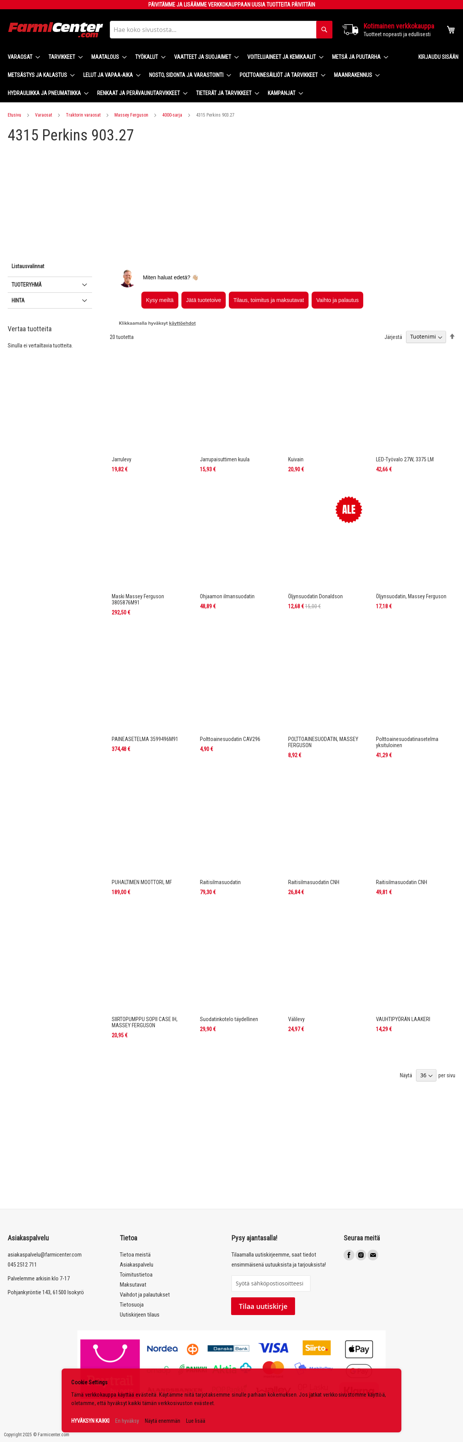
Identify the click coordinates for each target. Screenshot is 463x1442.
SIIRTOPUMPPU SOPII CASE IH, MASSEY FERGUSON (145, 1022)
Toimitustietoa (136, 1274)
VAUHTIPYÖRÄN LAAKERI (403, 1019)
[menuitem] (21, 57)
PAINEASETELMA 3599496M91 (145, 739)
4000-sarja (172, 115)
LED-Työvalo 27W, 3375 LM (405, 459)
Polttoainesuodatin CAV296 (230, 739)
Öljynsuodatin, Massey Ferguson (411, 596)
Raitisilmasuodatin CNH (313, 882)
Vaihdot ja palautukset (145, 1294)
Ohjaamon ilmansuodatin (227, 596)
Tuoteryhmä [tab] (27, 285)
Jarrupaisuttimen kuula (225, 459)
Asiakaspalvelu (136, 1264)
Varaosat (43, 115)
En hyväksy (127, 1421)
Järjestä (393, 337)
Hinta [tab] (18, 300)
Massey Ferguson (131, 115)
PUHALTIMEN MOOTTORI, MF (142, 882)
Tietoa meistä (135, 1254)
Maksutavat (133, 1284)
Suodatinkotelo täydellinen (229, 1019)
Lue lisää (195, 1421)
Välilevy (296, 1019)
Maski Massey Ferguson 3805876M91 (138, 599)
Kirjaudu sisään (438, 57)
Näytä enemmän (162, 1421)
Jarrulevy (121, 459)
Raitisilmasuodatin (220, 882)
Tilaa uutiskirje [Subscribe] (263, 1306)
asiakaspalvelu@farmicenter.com (45, 1254)
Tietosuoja (132, 1304)
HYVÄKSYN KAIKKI (90, 1421)
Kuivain (296, 459)
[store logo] (56, 30)
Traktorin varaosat (83, 115)
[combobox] (221, 29)
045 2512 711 (22, 1264)
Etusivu (14, 115)
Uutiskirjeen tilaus (139, 1314)
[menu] (207, 75)
